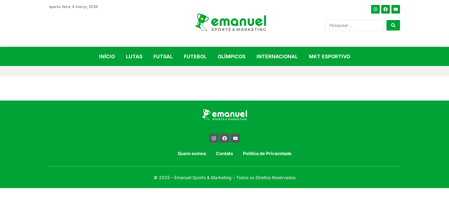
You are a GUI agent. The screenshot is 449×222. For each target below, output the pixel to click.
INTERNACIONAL (277, 56)
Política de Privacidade (267, 153)
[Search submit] (393, 25)
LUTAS (134, 56)
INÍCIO (107, 56)
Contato (224, 153)
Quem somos (192, 153)
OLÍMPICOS (231, 56)
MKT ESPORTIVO (329, 56)
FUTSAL (163, 56)
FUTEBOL (195, 56)
